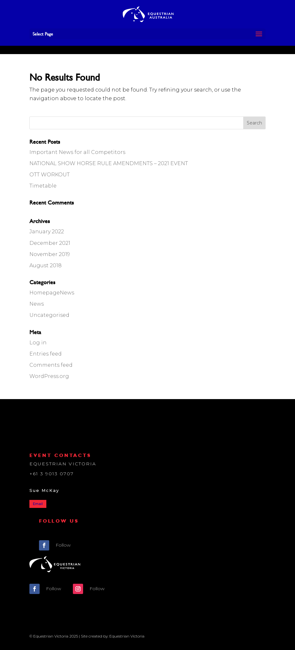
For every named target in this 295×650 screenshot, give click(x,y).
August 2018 (45, 265)
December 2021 (49, 243)
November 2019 (49, 254)
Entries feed (45, 354)
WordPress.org (49, 376)
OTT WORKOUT (49, 175)
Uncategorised (49, 315)
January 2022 (46, 232)
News (36, 304)
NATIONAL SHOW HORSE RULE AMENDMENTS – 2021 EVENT (108, 163)
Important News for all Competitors (77, 152)
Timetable (43, 186)
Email (38, 504)
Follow (63, 545)
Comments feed (51, 365)
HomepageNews (51, 293)
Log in (38, 343)
